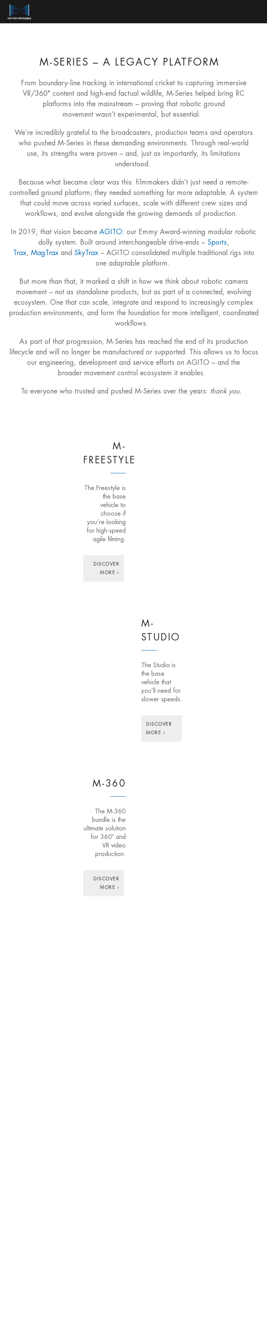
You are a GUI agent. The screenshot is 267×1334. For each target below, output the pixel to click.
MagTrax (44, 252)
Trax (19, 252)
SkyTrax (86, 252)
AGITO (110, 231)
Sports (217, 242)
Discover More (106, 568)
